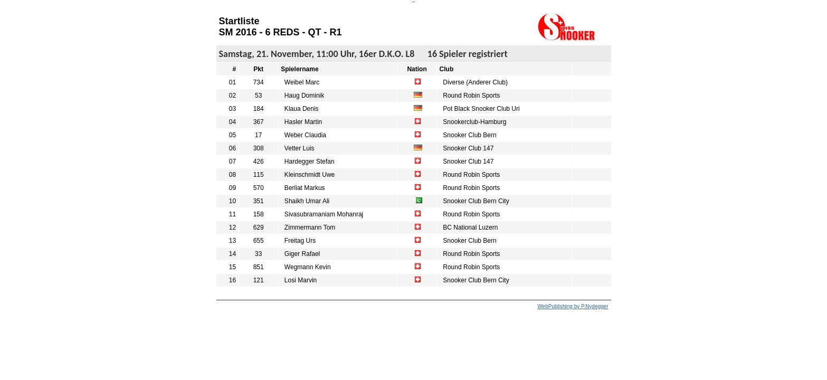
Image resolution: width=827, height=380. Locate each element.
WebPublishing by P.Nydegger (572, 306)
